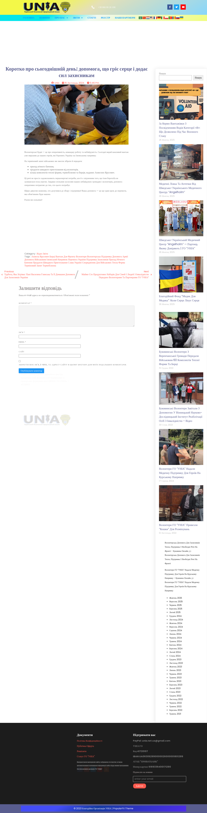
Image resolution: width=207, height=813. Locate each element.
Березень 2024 (176, 648)
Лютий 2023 (175, 688)
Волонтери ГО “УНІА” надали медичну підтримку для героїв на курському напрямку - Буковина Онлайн (182, 574)
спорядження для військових (97, 262)
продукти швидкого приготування (50, 262)
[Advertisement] (103, 42)
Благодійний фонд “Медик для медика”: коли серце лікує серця (179, 298)
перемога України (77, 259)
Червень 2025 (175, 605)
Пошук (162, 73)
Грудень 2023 (175, 659)
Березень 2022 (175, 710)
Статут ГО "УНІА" (86, 756)
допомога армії (120, 256)
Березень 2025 (175, 608)
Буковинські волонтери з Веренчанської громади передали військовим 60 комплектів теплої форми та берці (179, 358)
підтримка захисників (97, 259)
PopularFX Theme (123, 808)
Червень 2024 (175, 637)
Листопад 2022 (176, 699)
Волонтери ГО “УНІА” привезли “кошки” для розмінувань (178, 527)
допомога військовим (35, 259)
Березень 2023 (175, 684)
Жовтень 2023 (175, 666)
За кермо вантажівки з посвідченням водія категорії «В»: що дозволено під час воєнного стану (179, 130)
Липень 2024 (175, 634)
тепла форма (118, 262)
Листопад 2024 (176, 619)
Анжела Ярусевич (40, 256)
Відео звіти (42, 253)
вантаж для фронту (65, 256)
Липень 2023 (175, 670)
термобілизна (49, 265)
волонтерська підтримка (99, 256)
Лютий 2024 (175, 652)
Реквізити (81, 751)
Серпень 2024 (175, 630)
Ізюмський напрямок (57, 259)
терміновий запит (33, 265)
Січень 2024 (175, 655)
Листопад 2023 (176, 663)
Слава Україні (75, 262)
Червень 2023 (175, 674)
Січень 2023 (174, 692)
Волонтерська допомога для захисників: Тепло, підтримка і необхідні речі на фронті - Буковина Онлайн (182, 546)
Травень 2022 (175, 706)
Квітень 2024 (175, 644)
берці (52, 256)
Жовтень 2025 (175, 597)
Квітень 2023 (175, 681)
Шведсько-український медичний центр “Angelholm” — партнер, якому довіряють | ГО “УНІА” (179, 244)
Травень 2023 (175, 677)
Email (22, 342)
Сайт (21, 351)
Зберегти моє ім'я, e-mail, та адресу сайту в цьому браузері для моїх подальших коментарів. (73, 364)
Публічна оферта (85, 746)
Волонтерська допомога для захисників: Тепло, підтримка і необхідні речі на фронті (182, 559)
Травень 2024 (175, 641)
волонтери (81, 256)
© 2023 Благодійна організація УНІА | (93, 808)
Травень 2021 (175, 713)
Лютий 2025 (175, 612)
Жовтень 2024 (175, 623)
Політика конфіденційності (89, 740)
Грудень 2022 (175, 695)
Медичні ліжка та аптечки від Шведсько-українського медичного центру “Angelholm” (180, 188)
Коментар (25, 303)
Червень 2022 (175, 702)
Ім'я (22, 332)
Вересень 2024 (176, 626)
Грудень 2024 (175, 616)
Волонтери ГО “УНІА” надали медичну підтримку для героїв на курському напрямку (179, 473)
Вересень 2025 (176, 601)
